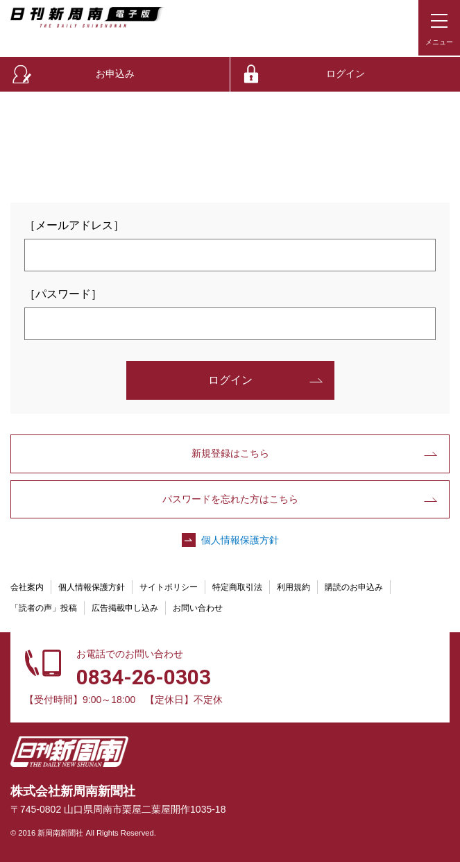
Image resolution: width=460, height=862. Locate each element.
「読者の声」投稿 (43, 608)
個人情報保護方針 (240, 540)
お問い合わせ (198, 608)
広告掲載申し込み (125, 608)
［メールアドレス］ (74, 225)
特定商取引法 (237, 587)
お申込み (115, 73)
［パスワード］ (63, 294)
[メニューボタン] (439, 28)
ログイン (345, 73)
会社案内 (27, 587)
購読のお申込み (354, 587)
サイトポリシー (168, 587)
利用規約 (293, 587)
